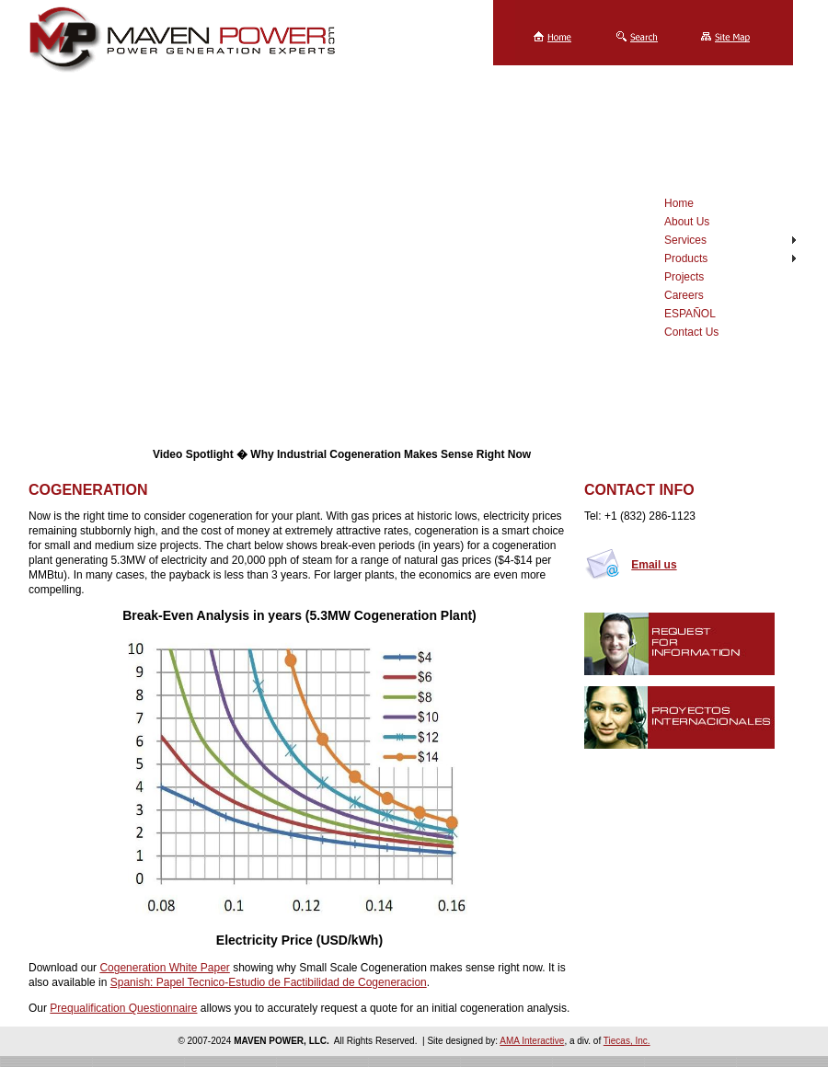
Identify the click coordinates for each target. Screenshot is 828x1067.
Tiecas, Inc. (627, 1041)
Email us (653, 564)
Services (685, 240)
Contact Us (691, 332)
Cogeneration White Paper (164, 967)
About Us (686, 221)
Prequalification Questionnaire (123, 1008)
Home (679, 203)
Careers (684, 295)
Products (685, 258)
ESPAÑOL (690, 313)
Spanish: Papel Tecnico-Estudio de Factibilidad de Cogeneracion (268, 982)
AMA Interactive (532, 1041)
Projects (684, 276)
